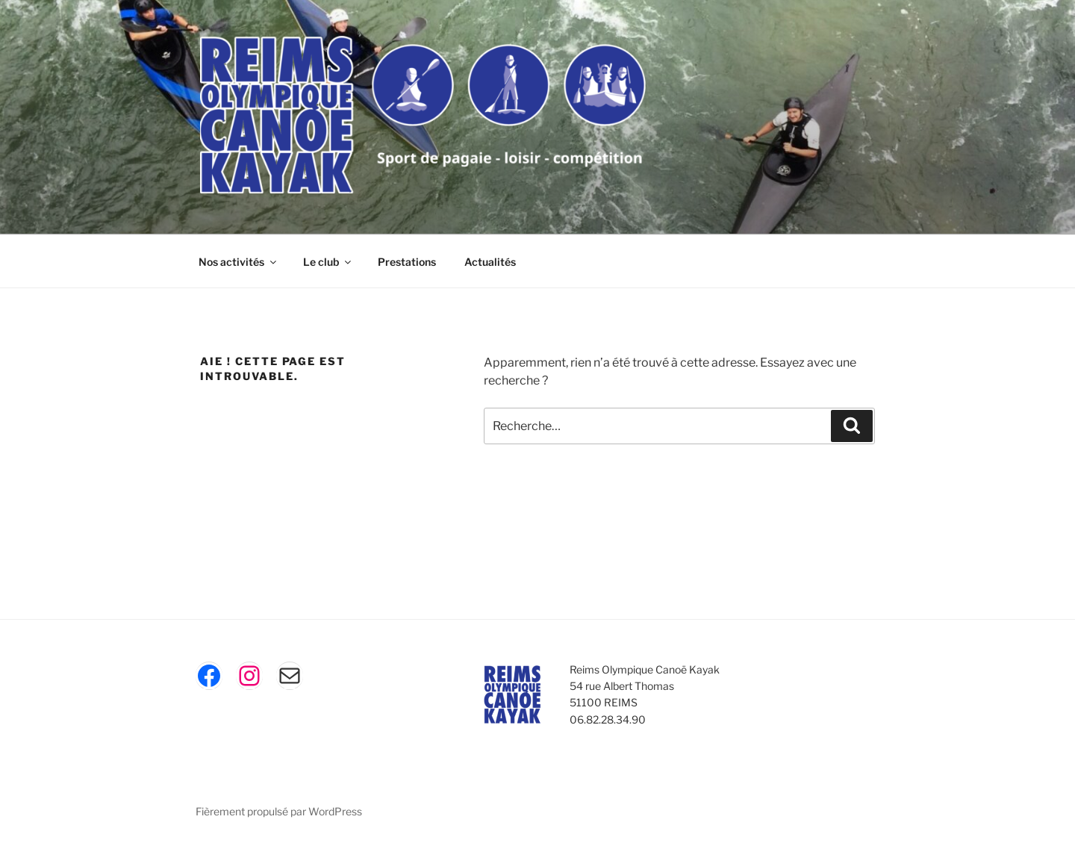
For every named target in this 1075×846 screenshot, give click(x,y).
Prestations (407, 261)
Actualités (490, 261)
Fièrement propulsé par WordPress (279, 811)
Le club (328, 261)
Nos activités (238, 261)
